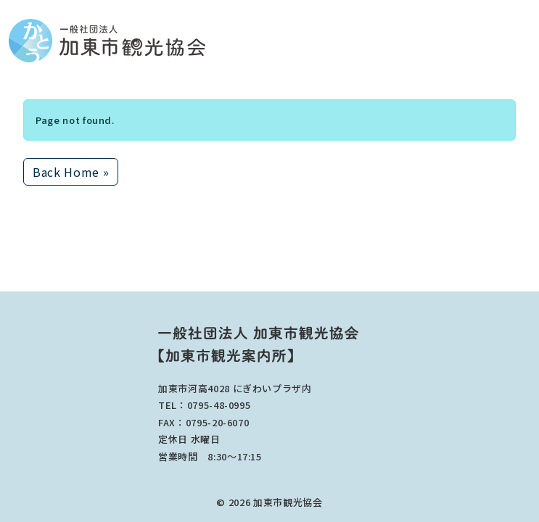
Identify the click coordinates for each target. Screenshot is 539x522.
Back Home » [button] (71, 172)
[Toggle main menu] (526, 41)
